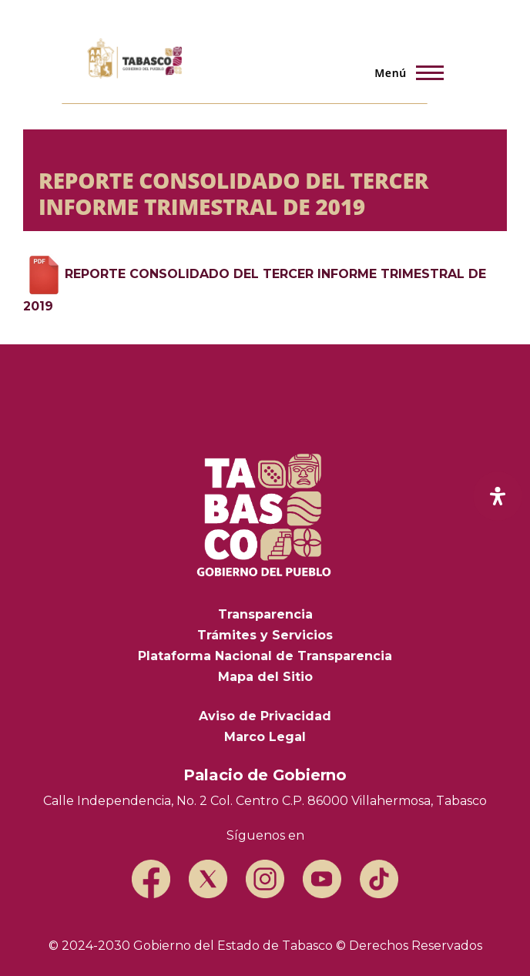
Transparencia (265, 614)
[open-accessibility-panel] (497, 496)
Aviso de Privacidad (265, 716)
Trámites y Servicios (265, 635)
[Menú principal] (404, 72)
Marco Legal (265, 736)
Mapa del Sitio (265, 676)
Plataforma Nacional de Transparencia (265, 656)
